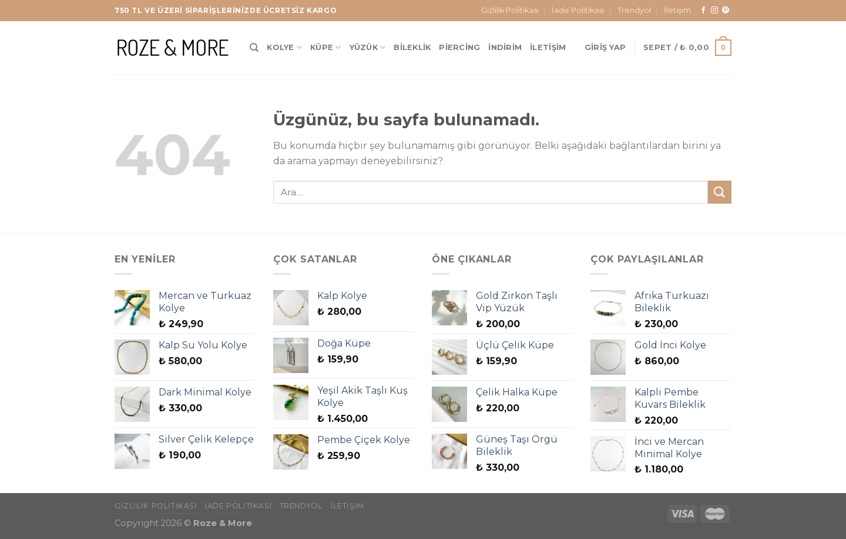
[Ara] (254, 47)
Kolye (284, 47)
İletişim (677, 10)
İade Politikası (578, 10)
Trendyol (634, 10)
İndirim (505, 47)
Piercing (459, 47)
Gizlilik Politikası (510, 10)
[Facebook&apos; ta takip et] (703, 10)
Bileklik (412, 47)
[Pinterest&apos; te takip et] (725, 10)
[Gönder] (719, 192)
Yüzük (368, 47)
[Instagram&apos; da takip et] (714, 10)
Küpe (325, 47)
